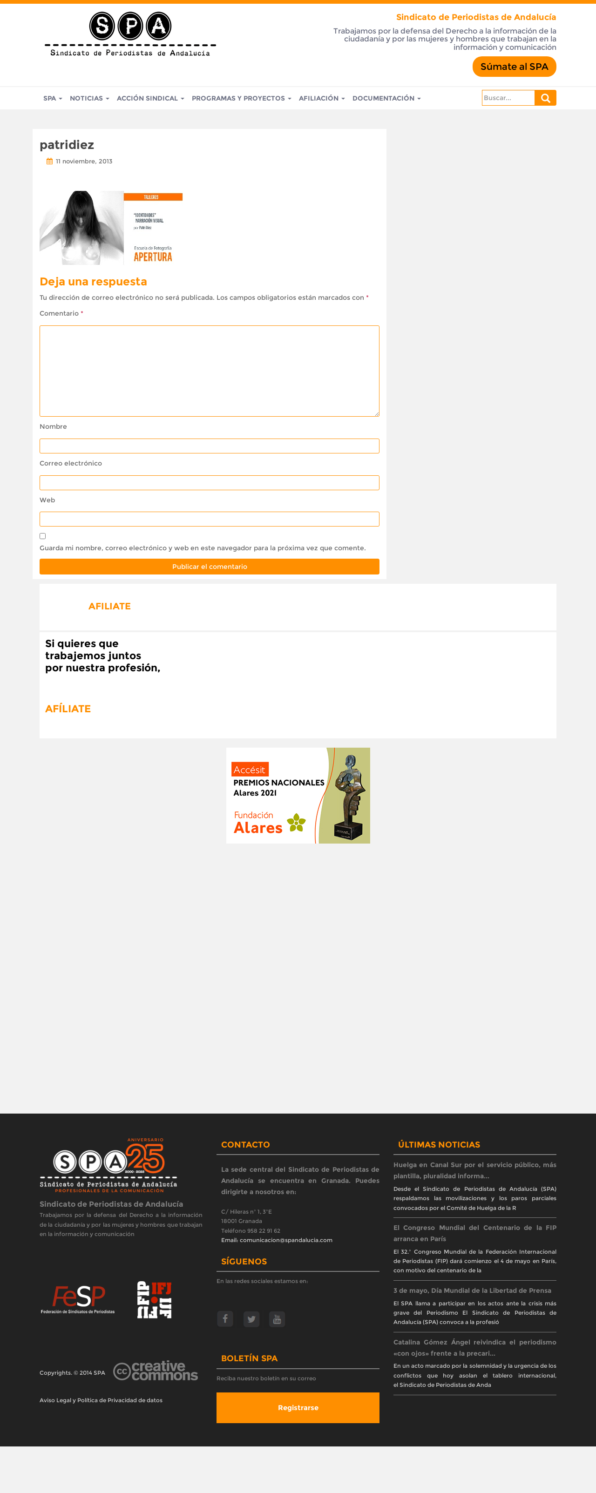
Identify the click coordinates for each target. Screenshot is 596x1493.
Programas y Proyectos (241, 98)
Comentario (61, 313)
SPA (52, 98)
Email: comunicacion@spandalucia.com (276, 1239)
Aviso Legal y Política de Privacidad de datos (101, 1400)
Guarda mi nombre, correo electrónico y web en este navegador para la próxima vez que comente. (203, 548)
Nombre (53, 426)
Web (47, 500)
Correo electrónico (71, 463)
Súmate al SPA (515, 66)
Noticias (89, 98)
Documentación (386, 98)
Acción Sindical (150, 98)
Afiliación (322, 98)
